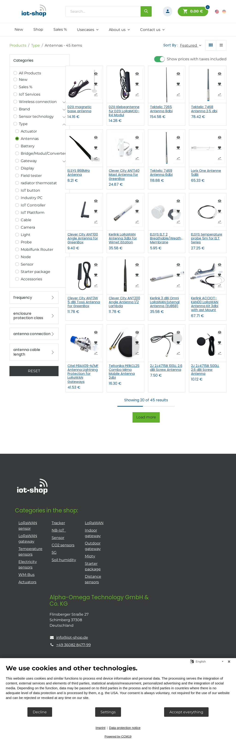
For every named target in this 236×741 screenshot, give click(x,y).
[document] (118, 685)
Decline (40, 712)
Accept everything (186, 712)
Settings (108, 712)
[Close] (229, 661)
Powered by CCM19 (118, 736)
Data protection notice (124, 728)
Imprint (101, 728)
